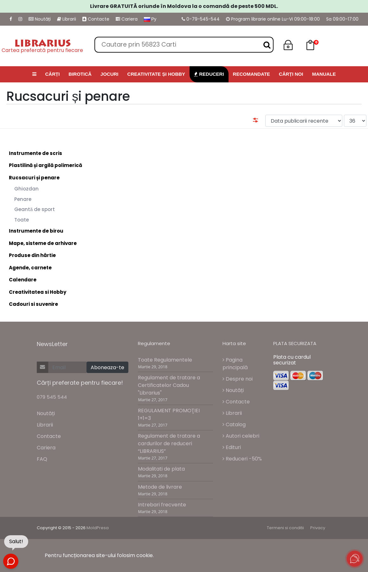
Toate (21, 219)
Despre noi (238, 378)
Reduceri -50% (242, 458)
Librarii (66, 19)
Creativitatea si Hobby (37, 292)
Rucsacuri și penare (34, 177)
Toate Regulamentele (165, 359)
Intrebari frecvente (162, 504)
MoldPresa (98, 528)
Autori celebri (241, 436)
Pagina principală (235, 363)
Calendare (22, 279)
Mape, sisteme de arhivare (43, 243)
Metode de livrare (160, 487)
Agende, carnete (30, 267)
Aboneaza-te (107, 367)
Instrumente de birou (36, 231)
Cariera (127, 19)
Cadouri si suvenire (33, 304)
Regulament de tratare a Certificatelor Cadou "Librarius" (169, 385)
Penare (22, 199)
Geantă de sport (34, 209)
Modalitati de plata (161, 468)
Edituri (232, 447)
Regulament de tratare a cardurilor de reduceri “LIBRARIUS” (169, 443)
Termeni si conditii (285, 528)
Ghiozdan (26, 188)
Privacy (317, 528)
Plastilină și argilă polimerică (45, 165)
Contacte (95, 19)
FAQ (42, 459)
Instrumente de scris (35, 153)
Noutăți (40, 19)
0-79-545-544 (201, 19)
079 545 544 (52, 397)
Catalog (234, 424)
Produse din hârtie (32, 255)
